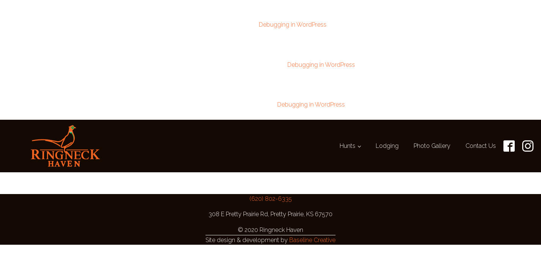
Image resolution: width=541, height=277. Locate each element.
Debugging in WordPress (292, 23)
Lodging (387, 141)
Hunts (347, 141)
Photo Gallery (432, 141)
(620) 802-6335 (270, 194)
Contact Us (480, 141)
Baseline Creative (312, 235)
